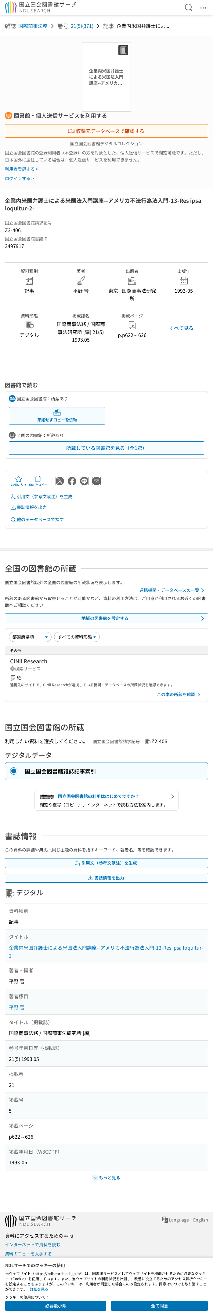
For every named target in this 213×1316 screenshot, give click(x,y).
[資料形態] (77, 637)
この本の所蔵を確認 (180, 694)
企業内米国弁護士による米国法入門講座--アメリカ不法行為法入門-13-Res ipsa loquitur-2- (106, 951)
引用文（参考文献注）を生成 (41, 496)
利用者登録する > (21, 169)
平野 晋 (17, 1007)
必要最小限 (56, 1306)
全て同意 (159, 1306)
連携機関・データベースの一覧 (172, 590)
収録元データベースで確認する (105, 131)
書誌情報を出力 (28, 507)
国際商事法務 (33, 25)
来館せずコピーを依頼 (57, 416)
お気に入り (18, 481)
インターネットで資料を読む (32, 1244)
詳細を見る (39, 1289)
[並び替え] (30, 637)
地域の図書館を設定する (143, 618)
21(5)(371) (82, 25)
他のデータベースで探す (37, 519)
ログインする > (19, 178)
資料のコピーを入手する (28, 1254)
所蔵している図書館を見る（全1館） (106, 447)
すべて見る (181, 328)
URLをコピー (38, 481)
